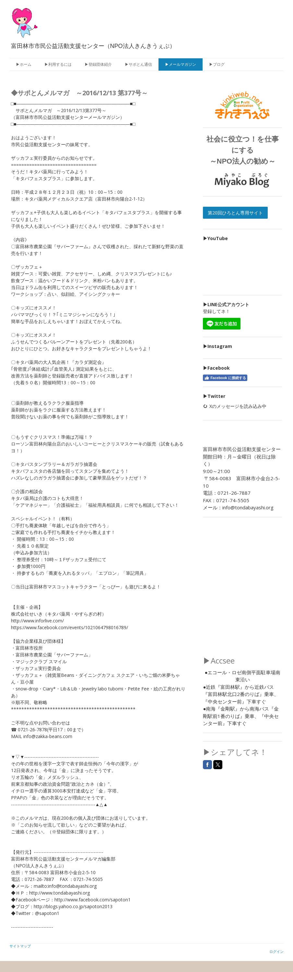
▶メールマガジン (180, 64)
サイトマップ (20, 945)
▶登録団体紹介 (98, 64)
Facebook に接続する (225, 377)
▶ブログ (217, 64)
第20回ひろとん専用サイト (235, 213)
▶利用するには (58, 64)
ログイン (276, 951)
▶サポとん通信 (138, 64)
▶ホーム (23, 64)
